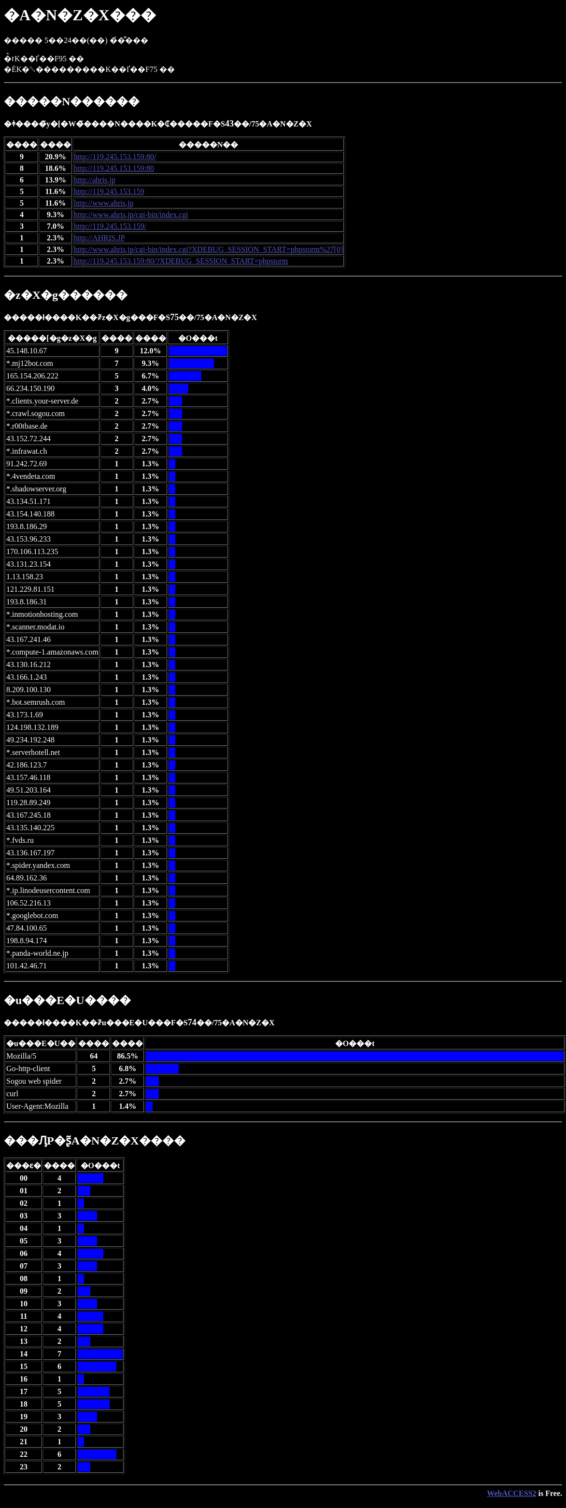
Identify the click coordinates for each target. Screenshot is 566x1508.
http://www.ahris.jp (103, 203)
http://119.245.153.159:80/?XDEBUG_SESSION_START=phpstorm (181, 261)
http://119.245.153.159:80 (114, 168)
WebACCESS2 (511, 1493)
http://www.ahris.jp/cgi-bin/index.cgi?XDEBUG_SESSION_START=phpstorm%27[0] (208, 249)
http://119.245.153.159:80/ (115, 157)
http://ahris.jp (94, 180)
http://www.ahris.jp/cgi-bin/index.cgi (131, 214)
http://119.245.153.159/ (110, 226)
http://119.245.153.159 (109, 191)
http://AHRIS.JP (99, 238)
